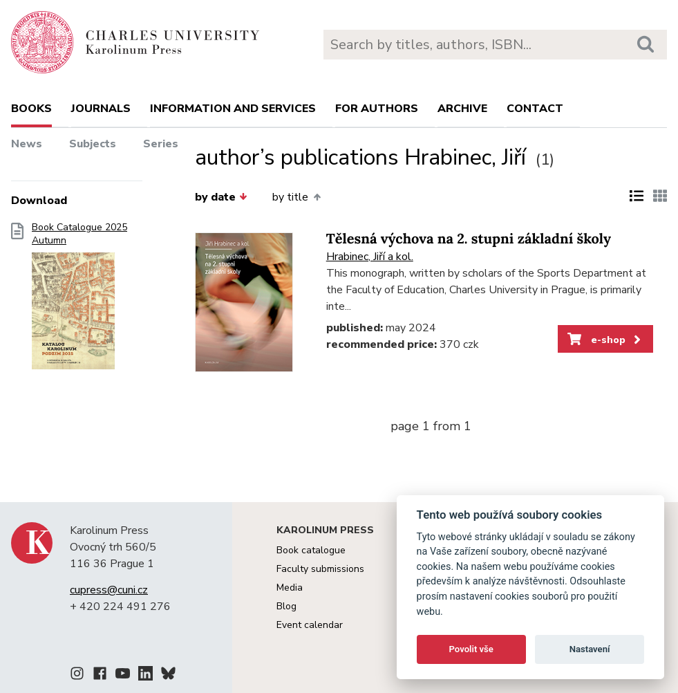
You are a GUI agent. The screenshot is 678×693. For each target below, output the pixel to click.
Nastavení (589, 649)
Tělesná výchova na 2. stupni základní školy (468, 239)
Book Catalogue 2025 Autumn (79, 300)
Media (289, 587)
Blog (286, 606)
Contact (535, 108)
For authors (376, 108)
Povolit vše (471, 649)
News (26, 143)
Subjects (92, 143)
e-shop (605, 339)
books (31, 108)
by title (296, 197)
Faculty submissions (320, 568)
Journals (101, 108)
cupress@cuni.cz (109, 590)
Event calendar (309, 624)
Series (160, 143)
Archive (462, 108)
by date (221, 197)
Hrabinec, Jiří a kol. (369, 256)
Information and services (233, 108)
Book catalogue (311, 550)
